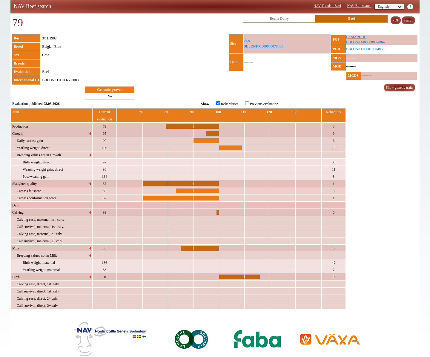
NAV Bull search (359, 6)
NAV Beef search (32, 6)
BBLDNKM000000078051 (263, 46)
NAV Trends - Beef (327, 6)
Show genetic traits (399, 87)
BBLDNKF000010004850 (365, 49)
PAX (247, 41)
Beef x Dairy (279, 18)
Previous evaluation (261, 103)
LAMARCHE (356, 37)
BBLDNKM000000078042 (366, 42)
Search (408, 20)
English (390, 6)
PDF (395, 20)
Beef (351, 18)
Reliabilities (227, 103)
